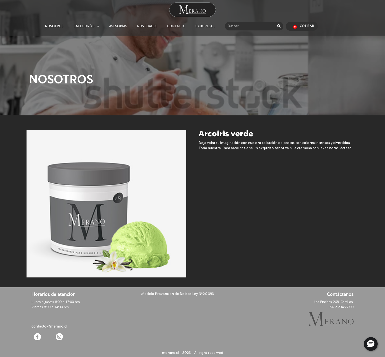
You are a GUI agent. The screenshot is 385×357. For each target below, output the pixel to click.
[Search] (279, 26)
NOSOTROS (54, 26)
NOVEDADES (147, 26)
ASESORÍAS (118, 26)
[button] (371, 344)
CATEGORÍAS (86, 26)
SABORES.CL (205, 26)
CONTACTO (176, 26)
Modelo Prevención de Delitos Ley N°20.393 (177, 294)
